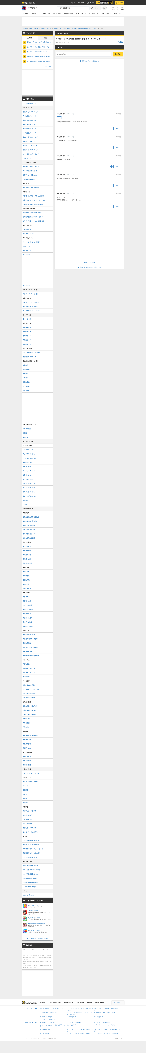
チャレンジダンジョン (29, 487)
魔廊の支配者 (27, 643)
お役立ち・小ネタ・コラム (31, 773)
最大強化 (25, 802)
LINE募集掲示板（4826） (30, 878)
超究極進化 (26, 369)
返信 (117, 128)
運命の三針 (26, 718)
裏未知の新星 (27, 546)
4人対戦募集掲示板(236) (30, 886)
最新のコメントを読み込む (89, 61)
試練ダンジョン (27, 466)
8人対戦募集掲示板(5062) (30, 882)
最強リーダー (36, 13)
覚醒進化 (25, 373)
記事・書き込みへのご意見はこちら (89, 267)
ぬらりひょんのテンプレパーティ (33, 302)
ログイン (119, 3)
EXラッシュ (26, 246)
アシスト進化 (27, 386)
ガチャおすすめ (93, 13)
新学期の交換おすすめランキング (33, 217)
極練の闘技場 (27, 760)
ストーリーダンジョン (29, 471)
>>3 (59, 118)
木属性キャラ (27, 336)
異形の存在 (26, 723)
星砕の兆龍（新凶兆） (29, 525)
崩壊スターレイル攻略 (46, 1017)
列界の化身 (26, 727)
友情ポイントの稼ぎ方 (29, 811)
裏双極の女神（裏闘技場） (31, 735)
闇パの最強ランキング (29, 133)
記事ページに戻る (89, 262)
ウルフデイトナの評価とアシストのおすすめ (40, 47)
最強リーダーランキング (30, 112)
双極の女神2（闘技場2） (30, 710)
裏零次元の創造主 (28, 626)
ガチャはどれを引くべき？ (31, 166)
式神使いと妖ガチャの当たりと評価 (33, 196)
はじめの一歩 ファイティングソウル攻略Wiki (106, 1033)
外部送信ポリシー (68, 1002)
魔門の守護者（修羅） (29, 634)
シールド (25, 786)
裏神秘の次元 (27, 601)
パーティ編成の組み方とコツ (31, 840)
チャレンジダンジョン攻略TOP (32, 242)
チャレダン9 (26, 254)
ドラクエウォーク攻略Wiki (47, 1019)
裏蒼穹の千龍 (27, 550)
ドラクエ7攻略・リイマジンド (48, 1012)
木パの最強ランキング (29, 124)
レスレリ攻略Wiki (72, 1025)
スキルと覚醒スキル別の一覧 (31, 352)
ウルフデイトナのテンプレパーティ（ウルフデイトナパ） (40, 52)
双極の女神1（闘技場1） (30, 706)
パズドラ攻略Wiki (72, 1017)
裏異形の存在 (27, 744)
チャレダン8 (26, 285)
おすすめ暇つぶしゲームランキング (38, 938)
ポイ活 (90, 3)
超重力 (25, 794)
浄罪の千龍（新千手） (29, 534)
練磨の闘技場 (27, 756)
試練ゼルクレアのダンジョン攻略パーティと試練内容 (40, 56)
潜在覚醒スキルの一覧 (29, 357)
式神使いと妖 (57, 13)
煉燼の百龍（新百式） (29, 538)
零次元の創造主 (27, 622)
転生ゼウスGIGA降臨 (29, 698)
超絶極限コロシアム (29, 668)
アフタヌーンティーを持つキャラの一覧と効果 (40, 61)
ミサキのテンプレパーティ (31, 306)
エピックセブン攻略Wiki (74, 1022)
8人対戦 (25, 500)
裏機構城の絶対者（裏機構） (31, 656)
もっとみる (48, 66)
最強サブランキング (29, 141)
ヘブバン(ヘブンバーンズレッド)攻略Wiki (105, 1025)
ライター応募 (118, 1002)
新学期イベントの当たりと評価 (32, 212)
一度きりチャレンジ (29, 483)
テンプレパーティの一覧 (30, 294)
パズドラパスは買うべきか (31, 857)
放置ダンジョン (106, 13)
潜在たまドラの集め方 (29, 828)
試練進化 (25, 365)
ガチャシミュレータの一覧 (31, 844)
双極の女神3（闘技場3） (30, 714)
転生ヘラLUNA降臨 (29, 685)
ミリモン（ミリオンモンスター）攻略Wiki (78, 1033)
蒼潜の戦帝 (26, 677)
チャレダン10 (27, 250)
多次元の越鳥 (27, 613)
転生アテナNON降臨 (29, 693)
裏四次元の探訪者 (28, 609)
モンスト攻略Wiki (99, 1017)
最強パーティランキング (30, 150)
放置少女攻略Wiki (45, 1029)
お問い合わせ (80, 1002)
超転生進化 (26, 382)
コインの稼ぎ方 (27, 819)
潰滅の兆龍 (26, 584)
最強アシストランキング (30, 145)
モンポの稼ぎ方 (27, 815)
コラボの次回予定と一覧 (30, 171)
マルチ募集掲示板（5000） (31, 874)
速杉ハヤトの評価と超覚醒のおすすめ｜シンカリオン (80, 39)
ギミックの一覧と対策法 (30, 781)
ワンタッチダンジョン (29, 492)
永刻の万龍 (26, 580)
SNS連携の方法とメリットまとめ (33, 849)
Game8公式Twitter (28, 895)
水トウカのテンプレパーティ (31, 310)
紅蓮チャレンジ (81, 13)
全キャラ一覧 (27, 319)
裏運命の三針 (27, 739)
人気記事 (29, 38)
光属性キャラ (27, 340)
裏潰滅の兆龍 (27, 559)
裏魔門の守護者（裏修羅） (31, 639)
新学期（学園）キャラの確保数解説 (33, 221)
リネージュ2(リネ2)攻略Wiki (102, 1022)
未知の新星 (26, 571)
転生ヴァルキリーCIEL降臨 (31, 689)
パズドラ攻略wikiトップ (30, 103)
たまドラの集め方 (28, 823)
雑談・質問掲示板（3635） (31, 865)
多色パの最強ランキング (30, 137)
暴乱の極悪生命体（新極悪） (31, 517)
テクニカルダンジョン (29, 454)
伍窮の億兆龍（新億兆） (30, 521)
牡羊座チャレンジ (28, 233)
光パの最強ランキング (29, 129)
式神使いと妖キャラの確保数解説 (33, 204)
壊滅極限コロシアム (29, 672)
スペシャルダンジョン (29, 458)
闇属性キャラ (27, 344)
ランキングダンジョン (29, 496)
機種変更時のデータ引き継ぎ (31, 853)
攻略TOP (26, 13)
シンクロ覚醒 (27, 429)
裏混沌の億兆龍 (27, 563)
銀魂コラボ (46, 13)
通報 (119, 113)
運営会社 (89, 1002)
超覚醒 (25, 433)
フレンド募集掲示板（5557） (31, 870)
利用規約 (42, 1002)
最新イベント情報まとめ (30, 175)
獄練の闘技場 (27, 765)
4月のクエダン (118, 13)
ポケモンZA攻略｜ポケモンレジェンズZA (51, 1008)
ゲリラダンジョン (28, 479)
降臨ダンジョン (27, 462)
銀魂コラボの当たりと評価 (31, 187)
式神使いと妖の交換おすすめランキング (35, 200)
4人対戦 (25, 504)
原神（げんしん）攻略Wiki (47, 1022)
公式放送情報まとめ (29, 179)
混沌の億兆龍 (27, 588)
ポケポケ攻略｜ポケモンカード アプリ (104, 1012)
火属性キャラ (27, 327)
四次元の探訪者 (27, 605)
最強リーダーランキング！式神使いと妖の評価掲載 (40, 42)
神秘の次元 (26, 597)
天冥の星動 (26, 664)
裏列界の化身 (27, 748)
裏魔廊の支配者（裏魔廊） (31, 647)
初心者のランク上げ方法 (30, 832)
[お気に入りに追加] (96, 8)
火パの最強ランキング (29, 116)
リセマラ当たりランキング (31, 154)
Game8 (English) (99, 1002)
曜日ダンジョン (27, 475)
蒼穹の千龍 (26, 576)
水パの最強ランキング (29, 120)
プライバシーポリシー (54, 1002)
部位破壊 (25, 790)
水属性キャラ (27, 331)
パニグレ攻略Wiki (45, 1033)
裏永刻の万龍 (27, 555)
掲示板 (45, 38)
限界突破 (25, 437)
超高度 (25, 798)
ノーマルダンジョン (29, 449)
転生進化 (25, 378)
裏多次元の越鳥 (27, 618)
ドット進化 (26, 390)
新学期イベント (68, 13)
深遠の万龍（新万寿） (29, 529)
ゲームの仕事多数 (77, 3)
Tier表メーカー (27, 158)
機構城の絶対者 (27, 651)
